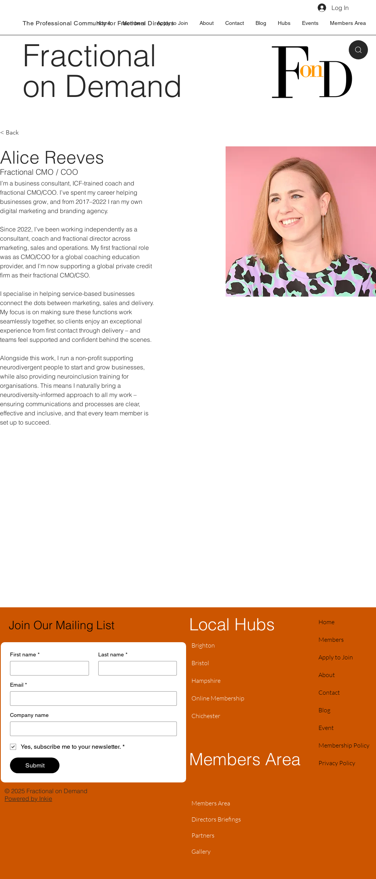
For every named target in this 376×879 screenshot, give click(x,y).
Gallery (201, 851)
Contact (329, 692)
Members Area (210, 803)
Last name (112, 654)
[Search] (358, 49)
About (326, 675)
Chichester (205, 716)
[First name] (47, 668)
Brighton (203, 645)
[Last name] (135, 668)
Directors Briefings (216, 819)
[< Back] (15, 132)
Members (331, 639)
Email (18, 685)
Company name (29, 715)
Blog (324, 710)
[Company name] (91, 729)
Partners (202, 835)
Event (326, 727)
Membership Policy (343, 745)
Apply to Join (335, 657)
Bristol (200, 663)
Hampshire (206, 680)
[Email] (91, 698)
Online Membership (217, 698)
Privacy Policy (336, 763)
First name (25, 654)
